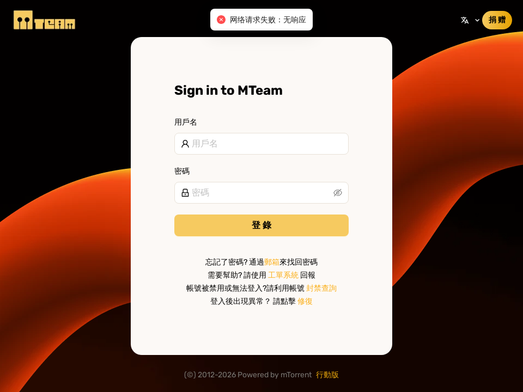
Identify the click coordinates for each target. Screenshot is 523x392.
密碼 (182, 171)
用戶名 (185, 122)
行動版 (327, 374)
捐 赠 (497, 19)
